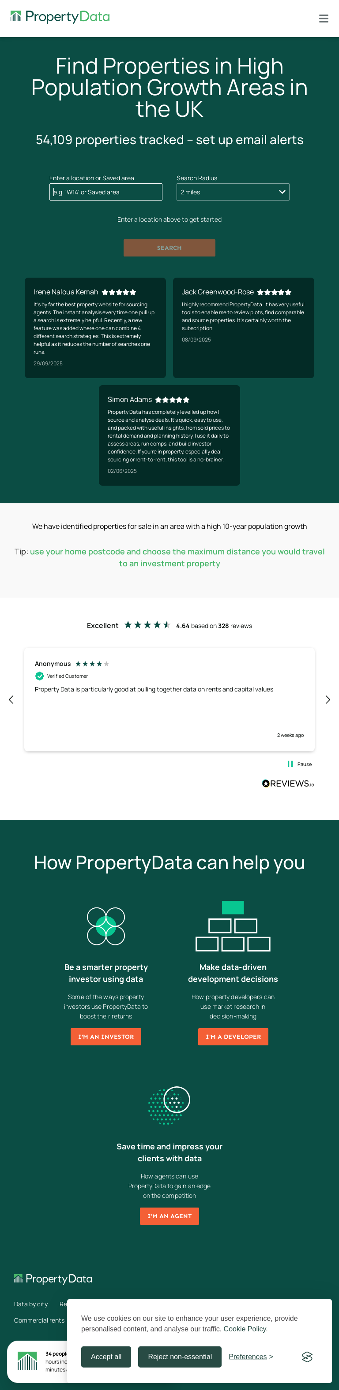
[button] (11, 699)
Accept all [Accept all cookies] (106, 1356)
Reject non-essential (180, 1356)
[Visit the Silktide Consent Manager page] (307, 1357)
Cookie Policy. (246, 1329)
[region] (169, 699)
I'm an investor (106, 1037)
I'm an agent (169, 1216)
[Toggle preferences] (251, 1357)
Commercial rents (39, 1320)
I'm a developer (233, 1037)
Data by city (31, 1304)
